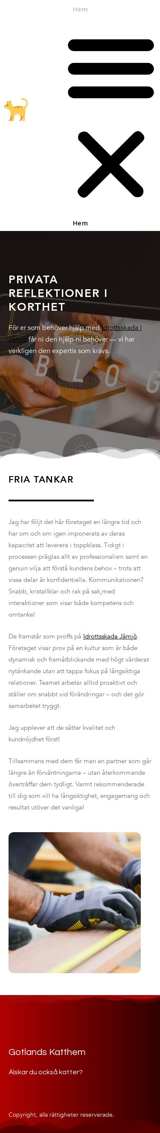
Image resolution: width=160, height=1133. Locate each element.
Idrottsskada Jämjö (110, 636)
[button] (111, 117)
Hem (80, 10)
